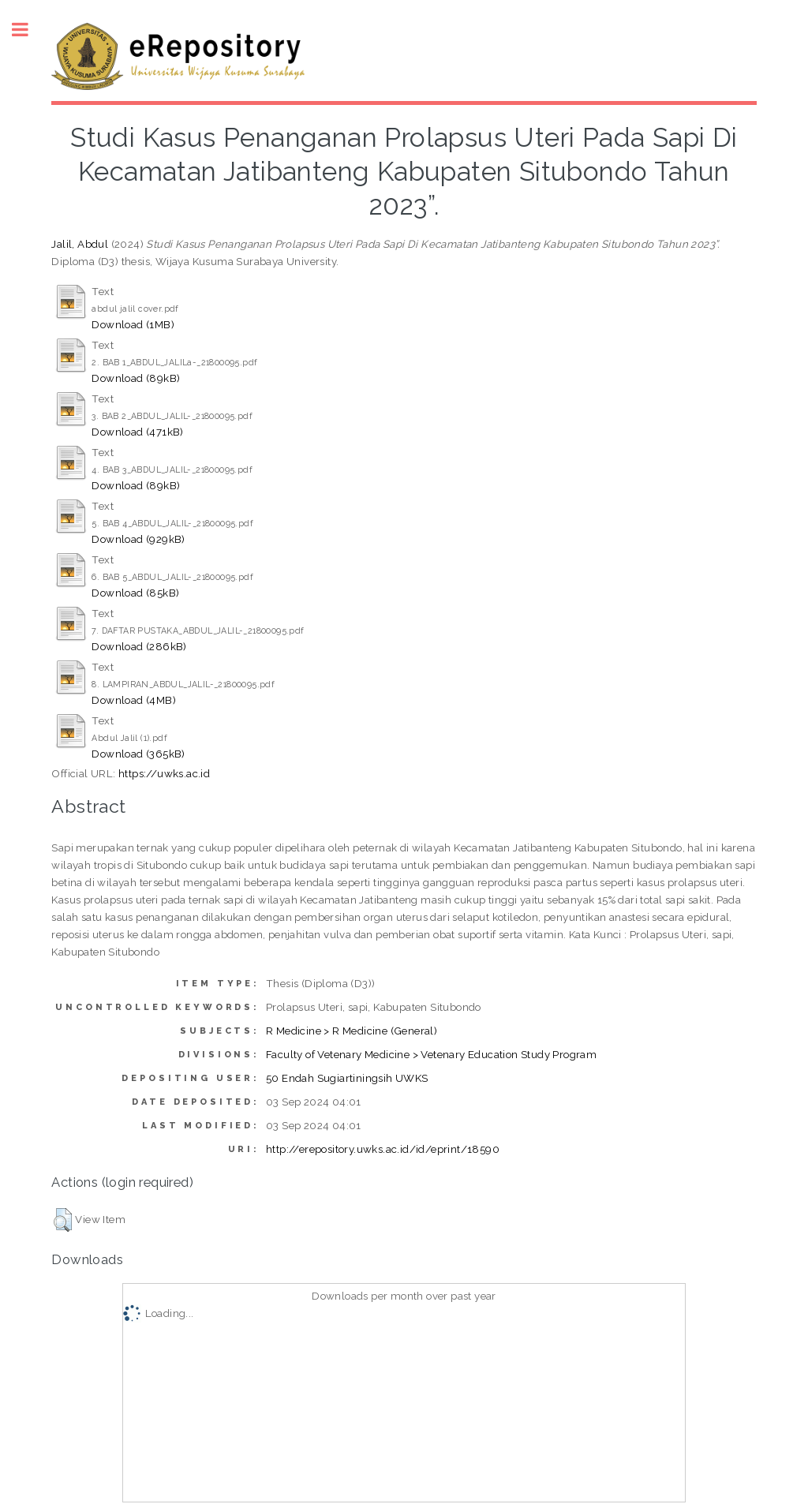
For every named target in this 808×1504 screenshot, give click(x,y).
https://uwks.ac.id (164, 773)
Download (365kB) (138, 753)
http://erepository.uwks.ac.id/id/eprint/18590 (382, 1149)
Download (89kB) (136, 378)
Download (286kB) (139, 646)
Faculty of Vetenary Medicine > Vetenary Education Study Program (431, 1054)
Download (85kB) (135, 592)
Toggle (28, 29)
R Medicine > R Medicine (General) (351, 1030)
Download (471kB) (137, 431)
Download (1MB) (133, 324)
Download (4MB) (134, 700)
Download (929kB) (138, 539)
